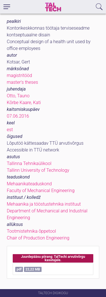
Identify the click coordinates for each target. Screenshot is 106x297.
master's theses (22, 82)
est (10, 129)
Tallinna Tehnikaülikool (29, 163)
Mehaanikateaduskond (29, 183)
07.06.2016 (18, 116)
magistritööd (19, 75)
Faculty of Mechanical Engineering (41, 190)
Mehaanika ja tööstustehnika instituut (44, 204)
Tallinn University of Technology (38, 170)
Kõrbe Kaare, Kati (24, 102)
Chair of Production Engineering (38, 238)
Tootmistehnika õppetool (31, 231)
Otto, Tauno (18, 95)
